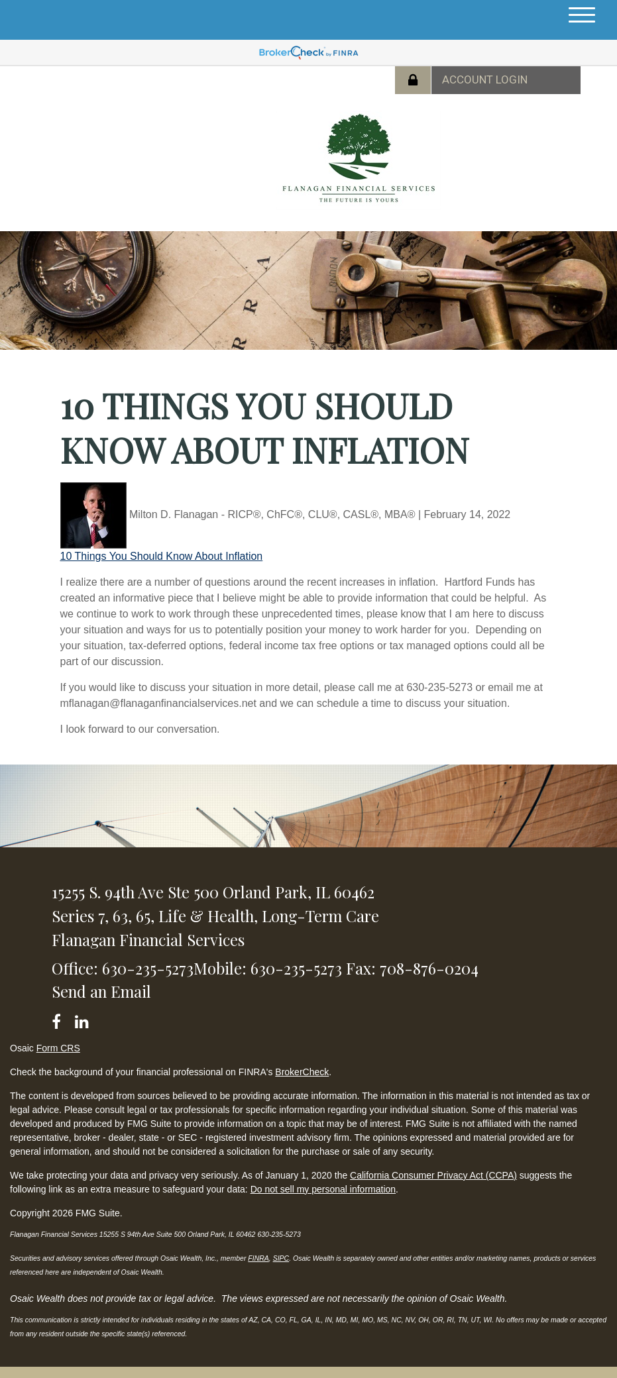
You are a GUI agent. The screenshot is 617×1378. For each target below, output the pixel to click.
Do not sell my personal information (323, 1189)
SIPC (281, 1258)
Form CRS (58, 1048)
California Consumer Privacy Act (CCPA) (433, 1175)
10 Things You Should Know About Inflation (161, 556)
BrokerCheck (302, 1072)
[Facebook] (61, 1019)
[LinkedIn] (84, 1019)
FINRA (258, 1258)
